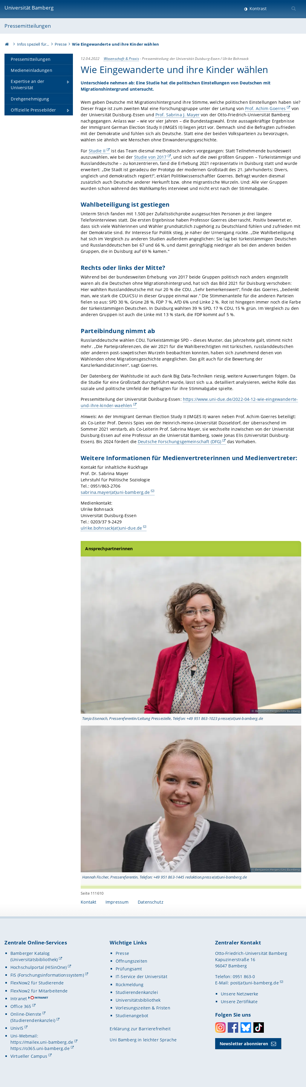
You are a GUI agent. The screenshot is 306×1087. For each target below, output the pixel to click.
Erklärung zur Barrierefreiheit (140, 1029)
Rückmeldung (130, 984)
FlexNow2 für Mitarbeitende (39, 991)
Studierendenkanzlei (137, 992)
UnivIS (16, 1028)
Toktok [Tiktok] (258, 1027)
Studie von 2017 (150, 157)
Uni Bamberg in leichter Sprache (143, 1040)
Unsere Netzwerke (239, 994)
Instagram (220, 1027)
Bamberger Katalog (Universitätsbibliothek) (34, 956)
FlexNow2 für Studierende (37, 983)
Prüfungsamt (129, 969)
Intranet (18, 998)
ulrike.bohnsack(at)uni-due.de (111, 528)
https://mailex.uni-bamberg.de (41, 1042)
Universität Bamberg (28, 7)
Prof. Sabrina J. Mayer (177, 114)
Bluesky (246, 1027)
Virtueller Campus (28, 1056)
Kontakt (88, 902)
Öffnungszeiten (131, 961)
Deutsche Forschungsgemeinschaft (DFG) (179, 441)
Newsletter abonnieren (244, 1043)
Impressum (116, 902)
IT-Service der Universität (141, 976)
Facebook (233, 1027)
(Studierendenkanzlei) (32, 1020)
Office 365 (20, 1006)
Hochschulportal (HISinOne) (38, 967)
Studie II (97, 151)
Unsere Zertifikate (239, 1001)
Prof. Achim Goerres (265, 108)
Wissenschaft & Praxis (121, 58)
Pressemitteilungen (27, 25)
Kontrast (257, 8)
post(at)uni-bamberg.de (254, 983)
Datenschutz (150, 902)
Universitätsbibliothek (138, 1000)
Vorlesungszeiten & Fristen (143, 1008)
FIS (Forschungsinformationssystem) (47, 975)
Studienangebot (132, 1015)
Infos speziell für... (33, 44)
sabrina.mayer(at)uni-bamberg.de (115, 492)
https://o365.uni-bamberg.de (40, 1048)
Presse (61, 44)
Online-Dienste (25, 1014)
